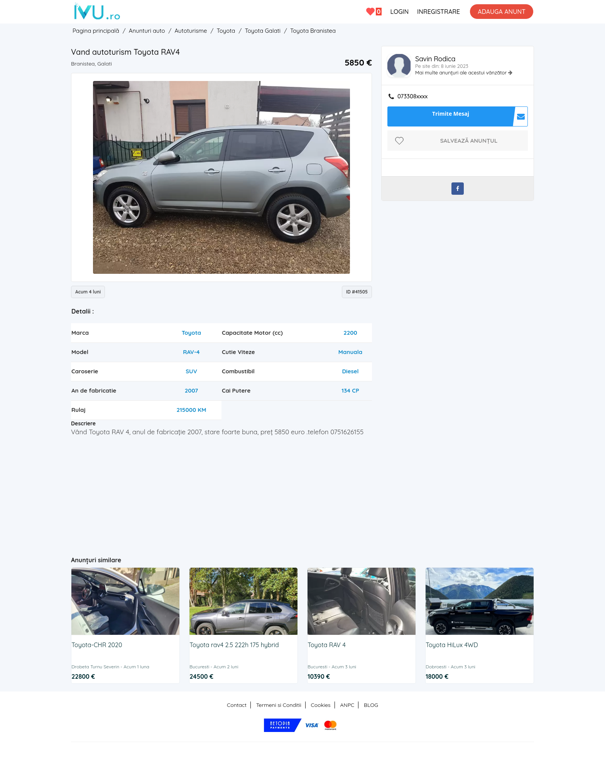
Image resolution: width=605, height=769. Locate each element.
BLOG (371, 705)
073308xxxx (412, 96)
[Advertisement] (221, 493)
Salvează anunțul (469, 140)
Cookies (321, 705)
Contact (237, 705)
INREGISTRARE (438, 11)
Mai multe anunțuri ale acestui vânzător (461, 72)
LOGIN (399, 11)
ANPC (347, 705)
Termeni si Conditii (278, 705)
